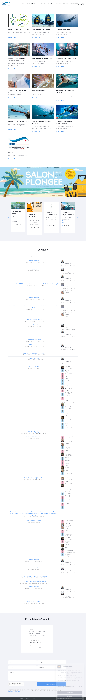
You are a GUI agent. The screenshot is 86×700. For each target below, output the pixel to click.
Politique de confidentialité (14, 691)
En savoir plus (12, 37)
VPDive (68, 698)
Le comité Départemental (32, 3)
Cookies (34, 698)
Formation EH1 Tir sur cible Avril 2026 (51, 215)
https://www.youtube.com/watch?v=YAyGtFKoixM (72, 221)
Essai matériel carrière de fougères (16, 214)
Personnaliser (70, 686)
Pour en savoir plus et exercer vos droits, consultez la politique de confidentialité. (69, 681)
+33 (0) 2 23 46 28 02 (35, 642)
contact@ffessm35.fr (35, 648)
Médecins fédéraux (74, 3)
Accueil (22, 3)
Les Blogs (50, 3)
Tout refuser (70, 690)
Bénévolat (65, 3)
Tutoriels (82, 3)
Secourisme (58, 3)
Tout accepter (70, 694)
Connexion (81, 4)
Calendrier (43, 3)
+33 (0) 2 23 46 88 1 (35, 640)
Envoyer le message (51, 684)
